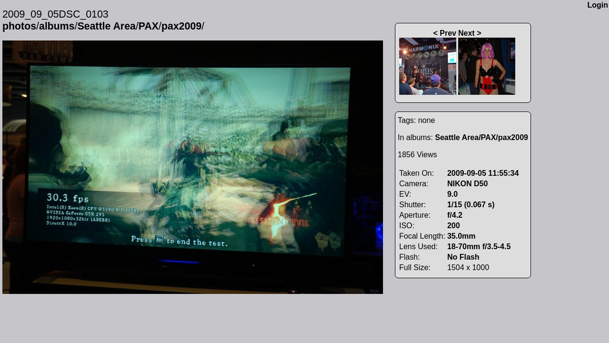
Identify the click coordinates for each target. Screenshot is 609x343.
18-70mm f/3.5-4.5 (479, 246)
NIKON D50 (467, 184)
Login (597, 5)
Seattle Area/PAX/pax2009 (481, 137)
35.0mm (461, 236)
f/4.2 (454, 215)
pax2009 (181, 26)
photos (19, 26)
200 (453, 226)
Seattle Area (107, 26)
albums (57, 26)
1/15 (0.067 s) (471, 205)
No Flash (463, 257)
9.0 (452, 194)
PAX (148, 26)
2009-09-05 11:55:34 (483, 173)
